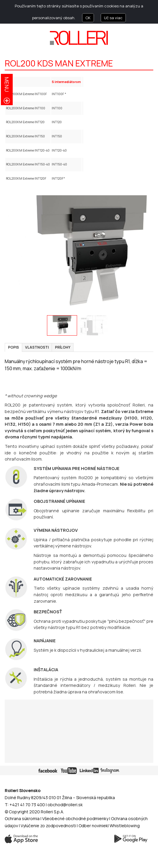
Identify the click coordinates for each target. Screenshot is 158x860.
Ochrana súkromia (22, 818)
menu (6, 84)
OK (88, 17)
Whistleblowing (125, 825)
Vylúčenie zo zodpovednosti (48, 825)
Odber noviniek (93, 825)
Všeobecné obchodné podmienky (75, 818)
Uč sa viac (113, 17)
